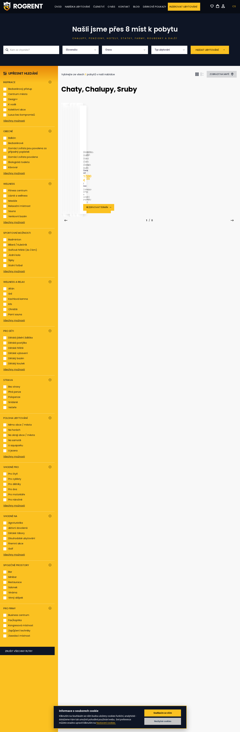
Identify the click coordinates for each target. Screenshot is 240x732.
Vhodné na (10, 516)
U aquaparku (13, 445)
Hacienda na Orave (140, 290)
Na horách (11, 430)
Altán (8, 288)
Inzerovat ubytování (183, 6)
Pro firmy (9, 608)
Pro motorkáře (14, 494)
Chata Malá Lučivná (201, 211)
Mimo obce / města (17, 424)
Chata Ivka (74, 211)
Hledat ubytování (207, 50)
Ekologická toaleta (16, 162)
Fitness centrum (15, 190)
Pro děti (8, 331)
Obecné (8, 131)
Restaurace (12, 582)
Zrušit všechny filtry (18, 651)
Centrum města (15, 94)
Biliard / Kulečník (15, 244)
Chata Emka (194, 133)
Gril (7, 293)
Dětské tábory (14, 533)
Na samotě (12, 440)
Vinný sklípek (13, 597)
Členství (98, 6)
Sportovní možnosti (17, 233)
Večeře (9, 407)
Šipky (8, 260)
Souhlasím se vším (163, 713)
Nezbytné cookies (162, 721)
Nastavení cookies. (106, 722)
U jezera (10, 450)
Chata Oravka (77, 290)
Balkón (9, 138)
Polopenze (11, 397)
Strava (8, 380)
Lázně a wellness (15, 195)
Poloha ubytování (15, 418)
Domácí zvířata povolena (20, 157)
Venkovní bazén (15, 216)
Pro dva (10, 489)
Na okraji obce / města (19, 435)
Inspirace (9, 82)
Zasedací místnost (16, 635)
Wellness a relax (14, 282)
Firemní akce (13, 543)
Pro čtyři (10, 473)
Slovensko (69, 138)
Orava (78, 138)
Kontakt (124, 6)
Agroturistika (13, 522)
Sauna (9, 211)
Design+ (10, 99)
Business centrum (16, 615)
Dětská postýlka (15, 342)
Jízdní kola (11, 255)
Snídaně (10, 402)
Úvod (58, 6)
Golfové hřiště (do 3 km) (20, 250)
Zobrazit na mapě (219, 74)
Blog (136, 6)
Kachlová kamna (15, 299)
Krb (7, 304)
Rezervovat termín (79, 165)
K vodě (9, 104)
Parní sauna (12, 314)
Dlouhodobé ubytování (19, 538)
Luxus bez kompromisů (19, 114)
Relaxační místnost (16, 206)
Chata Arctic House (141, 133)
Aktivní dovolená (15, 528)
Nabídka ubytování (77, 6)
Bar (7, 572)
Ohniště (10, 309)
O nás (111, 6)
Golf (8, 548)
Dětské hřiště (13, 348)
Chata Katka (135, 211)
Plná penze (12, 392)
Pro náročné (12, 499)
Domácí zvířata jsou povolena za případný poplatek (24, 150)
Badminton (12, 239)
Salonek (10, 587)
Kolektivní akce (14, 109)
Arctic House (75, 133)
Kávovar (10, 167)
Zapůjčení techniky (16, 630)
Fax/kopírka (12, 620)
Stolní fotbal (12, 265)
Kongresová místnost (18, 625)
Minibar (10, 577)
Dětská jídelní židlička (18, 337)
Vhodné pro (11, 467)
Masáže (10, 201)
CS (234, 6)
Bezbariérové (13, 143)
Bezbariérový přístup (17, 89)
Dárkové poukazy (154, 6)
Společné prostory (16, 565)
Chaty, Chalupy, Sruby (98, 138)
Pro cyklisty (12, 479)
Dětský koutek (14, 363)
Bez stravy (11, 386)
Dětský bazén (13, 358)
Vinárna (10, 592)
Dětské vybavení (15, 353)
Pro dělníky (12, 484)
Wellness (9, 184)
